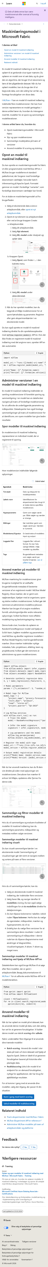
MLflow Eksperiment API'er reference (23, 1120)
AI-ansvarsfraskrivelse (10, 1241)
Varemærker (26, 1259)
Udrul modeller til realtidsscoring (19, 1103)
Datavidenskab (14, 24)
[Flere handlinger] (43, 24)
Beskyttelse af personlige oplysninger (16, 1249)
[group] (24, 365)
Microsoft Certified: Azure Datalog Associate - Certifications (20, 1192)
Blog (4, 1245)
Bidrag (12, 1245)
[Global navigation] (2, 3)
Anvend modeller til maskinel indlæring (19, 59)
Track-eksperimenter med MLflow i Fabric (25, 1117)
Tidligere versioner (29, 1241)
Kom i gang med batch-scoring (18, 1096)
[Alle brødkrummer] (4, 24)
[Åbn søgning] (37, 3)
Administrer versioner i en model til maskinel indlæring (21, 54)
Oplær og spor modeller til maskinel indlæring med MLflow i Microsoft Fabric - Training (22, 1174)
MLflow (5, 976)
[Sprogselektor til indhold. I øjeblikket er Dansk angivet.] (7, 1220)
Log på (43, 3)
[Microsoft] (24, 3)
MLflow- (6, 100)
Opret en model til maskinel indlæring (19, 50)
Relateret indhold (10, 62)
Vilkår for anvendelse (10, 1259)
